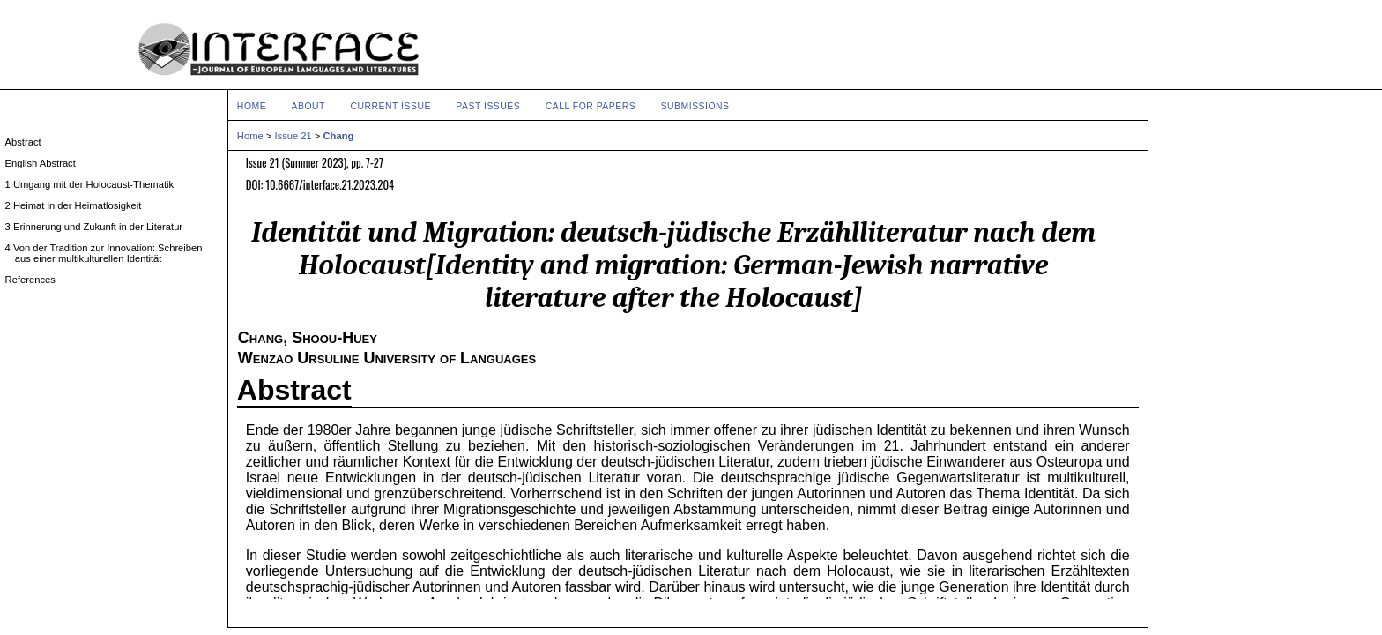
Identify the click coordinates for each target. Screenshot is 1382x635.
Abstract (294, 390)
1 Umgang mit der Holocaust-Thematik (94, 184)
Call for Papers (591, 106)
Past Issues (488, 106)
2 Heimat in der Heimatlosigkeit (78, 205)
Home (251, 106)
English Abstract (45, 163)
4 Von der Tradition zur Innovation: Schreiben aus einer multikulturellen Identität (109, 253)
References (35, 279)
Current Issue (390, 106)
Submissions (695, 106)
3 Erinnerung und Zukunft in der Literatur (98, 226)
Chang (338, 136)
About (308, 106)
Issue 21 (292, 136)
